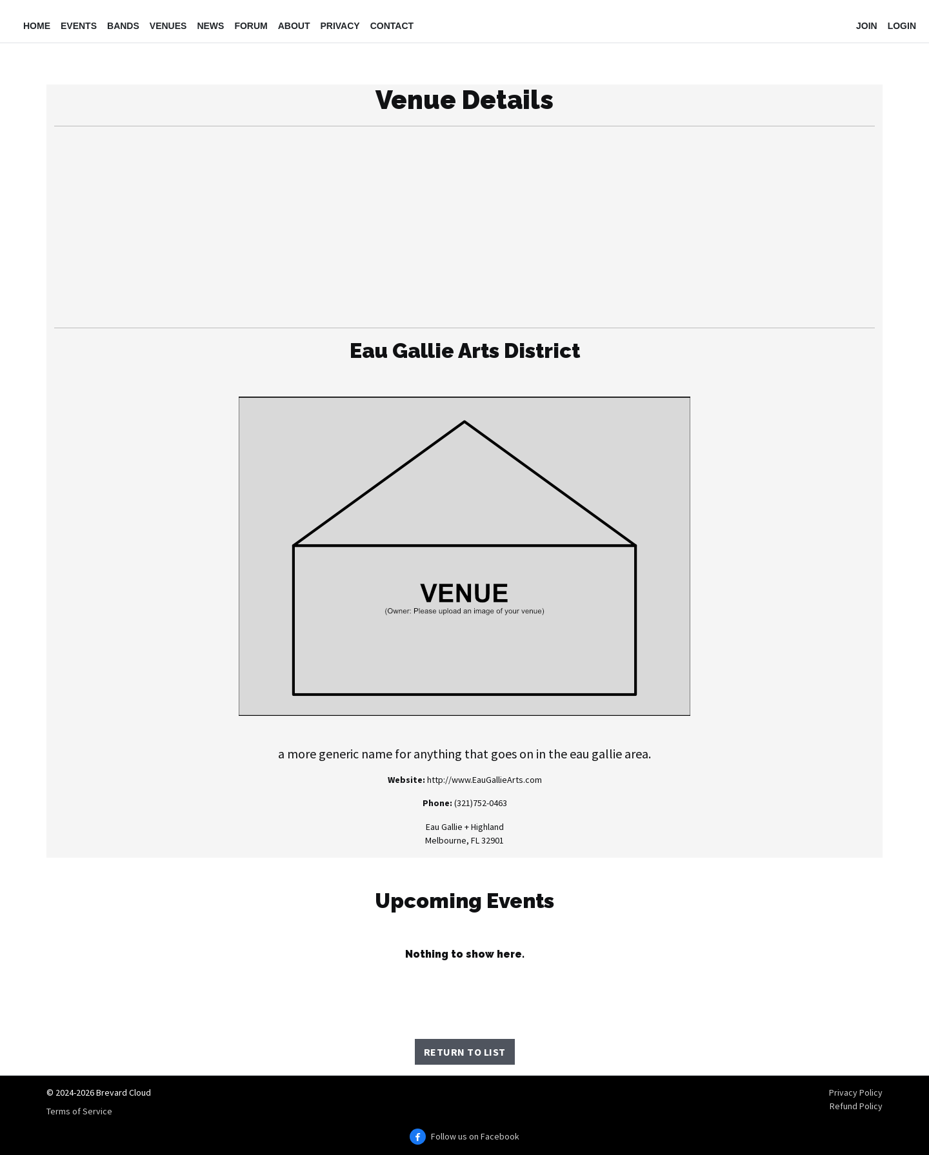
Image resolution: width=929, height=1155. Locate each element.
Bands (123, 26)
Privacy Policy (856, 1092)
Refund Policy (856, 1106)
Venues (168, 26)
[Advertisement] (464, 227)
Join (866, 26)
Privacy (339, 26)
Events (79, 26)
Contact (392, 26)
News (210, 26)
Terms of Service (79, 1111)
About (294, 26)
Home (36, 26)
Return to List (465, 1051)
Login (902, 26)
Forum (250, 26)
